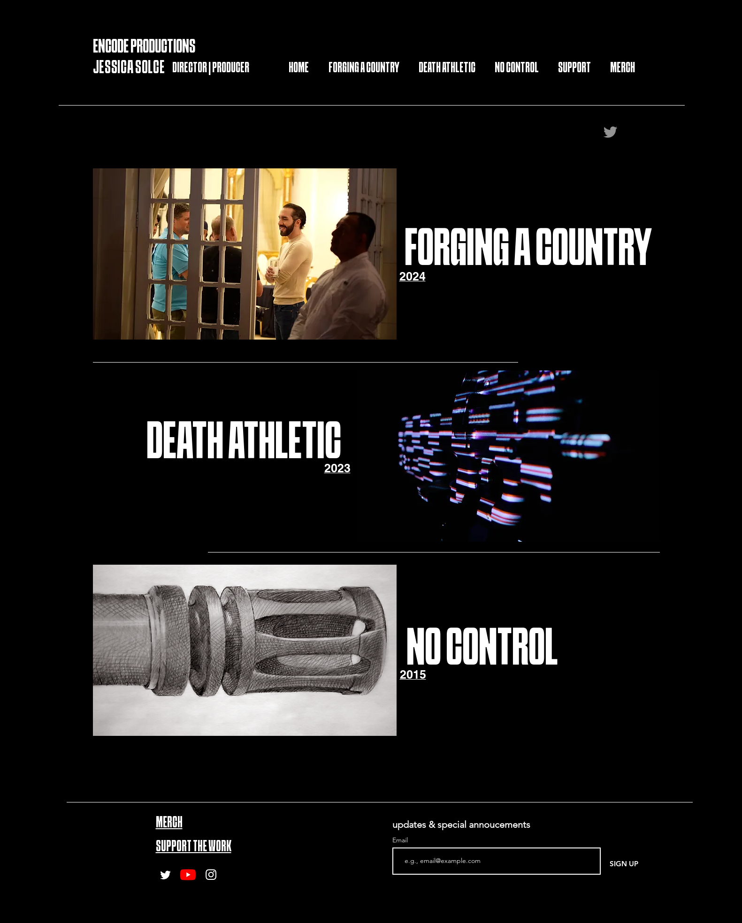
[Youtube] (188, 874)
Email (401, 840)
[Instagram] (211, 874)
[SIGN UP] (624, 863)
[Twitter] (610, 132)
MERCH (169, 823)
